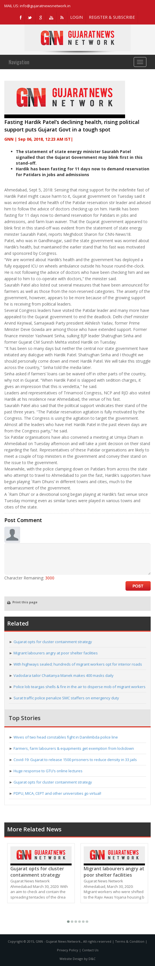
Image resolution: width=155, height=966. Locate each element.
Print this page (22, 602)
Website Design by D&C (77, 958)
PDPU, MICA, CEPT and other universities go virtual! (57, 793)
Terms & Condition (129, 941)
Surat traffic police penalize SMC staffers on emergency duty (66, 698)
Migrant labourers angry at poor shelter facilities (56, 653)
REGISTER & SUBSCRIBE (112, 17)
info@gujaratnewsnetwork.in (45, 5)
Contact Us (90, 950)
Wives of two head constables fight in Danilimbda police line (66, 737)
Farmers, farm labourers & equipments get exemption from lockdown (74, 748)
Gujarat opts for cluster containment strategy (53, 641)
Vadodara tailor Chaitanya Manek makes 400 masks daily (64, 675)
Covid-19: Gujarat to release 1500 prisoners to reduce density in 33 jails (75, 759)
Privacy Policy (67, 950)
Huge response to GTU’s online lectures (48, 770)
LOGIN (76, 17)
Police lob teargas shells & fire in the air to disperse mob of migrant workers (80, 686)
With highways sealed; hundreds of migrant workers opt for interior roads (78, 664)
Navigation (19, 62)
